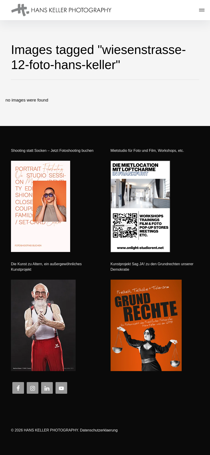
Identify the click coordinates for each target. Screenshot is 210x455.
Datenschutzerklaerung (99, 430)
